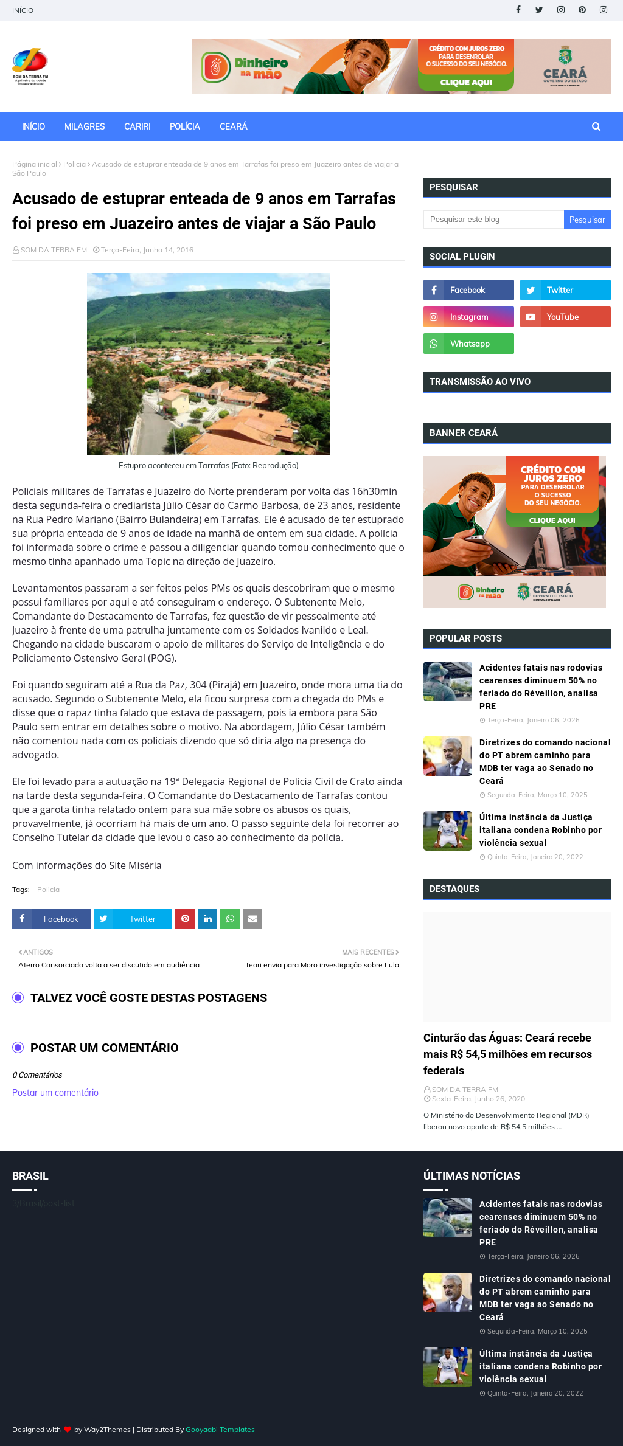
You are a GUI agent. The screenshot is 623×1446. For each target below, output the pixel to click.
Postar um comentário (55, 1092)
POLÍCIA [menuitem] (185, 126)
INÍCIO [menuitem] (33, 126)
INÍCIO (22, 10)
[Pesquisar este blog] (493, 219)
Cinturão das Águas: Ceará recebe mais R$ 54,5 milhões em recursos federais (507, 1054)
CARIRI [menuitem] (137, 126)
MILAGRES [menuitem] (84, 126)
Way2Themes (107, 1429)
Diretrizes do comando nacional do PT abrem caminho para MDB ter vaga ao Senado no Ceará (545, 762)
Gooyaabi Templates (220, 1429)
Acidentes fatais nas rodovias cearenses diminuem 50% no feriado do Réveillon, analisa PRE (541, 687)
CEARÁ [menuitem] (234, 126)
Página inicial (34, 163)
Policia (74, 163)
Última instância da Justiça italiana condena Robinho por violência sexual (540, 830)
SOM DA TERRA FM (54, 249)
